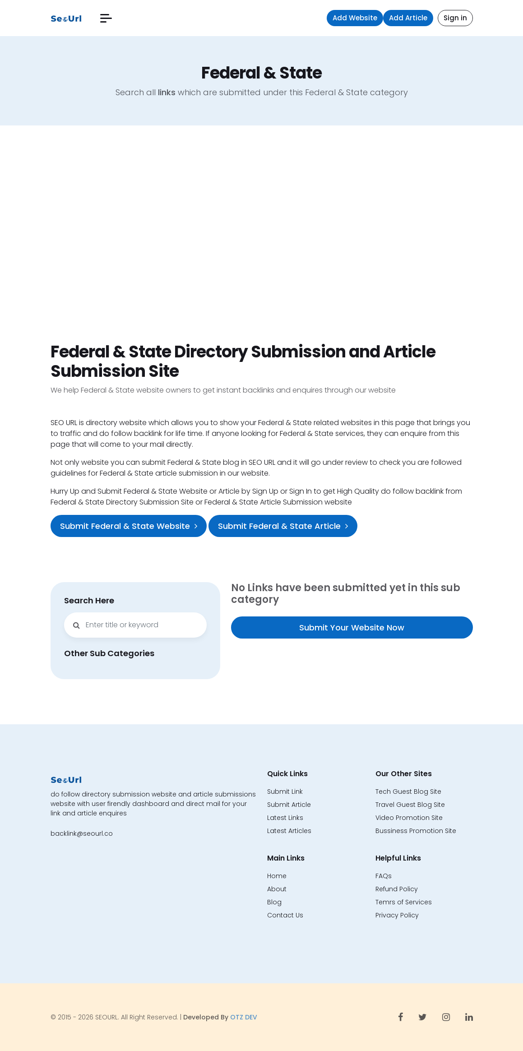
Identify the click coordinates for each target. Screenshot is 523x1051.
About (277, 889)
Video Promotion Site (409, 817)
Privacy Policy (397, 915)
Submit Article (289, 804)
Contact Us (285, 915)
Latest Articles (289, 830)
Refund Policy (396, 889)
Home (277, 875)
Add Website (355, 18)
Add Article (408, 18)
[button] (106, 18)
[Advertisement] (261, 234)
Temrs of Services (403, 902)
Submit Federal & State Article (283, 526)
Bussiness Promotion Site (415, 830)
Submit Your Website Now (351, 627)
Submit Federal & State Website (128, 526)
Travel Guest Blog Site (410, 804)
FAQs (383, 875)
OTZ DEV (243, 1017)
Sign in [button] (455, 18)
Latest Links (285, 817)
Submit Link (285, 791)
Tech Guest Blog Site (408, 791)
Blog (274, 902)
